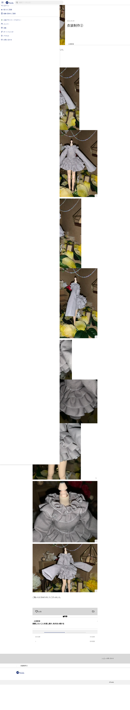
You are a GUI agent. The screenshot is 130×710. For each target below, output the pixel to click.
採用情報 (52, 700)
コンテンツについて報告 (76, 707)
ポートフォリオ (57, 688)
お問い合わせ (60, 707)
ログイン (66, 645)
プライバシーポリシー (44, 707)
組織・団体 (40, 700)
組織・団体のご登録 (103, 700)
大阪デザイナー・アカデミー (38, 688)
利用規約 (30, 707)
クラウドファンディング (70, 700)
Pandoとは (87, 700)
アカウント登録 (87, 645)
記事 (29, 700)
